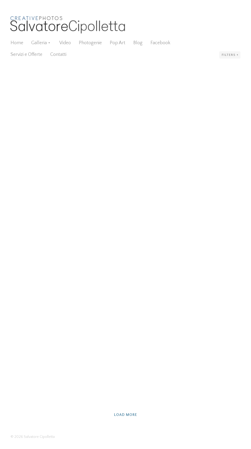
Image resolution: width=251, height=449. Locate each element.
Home (17, 43)
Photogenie (90, 43)
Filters (228, 55)
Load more (125, 415)
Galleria (39, 43)
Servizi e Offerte (26, 54)
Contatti (58, 54)
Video (65, 43)
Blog (138, 43)
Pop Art (117, 43)
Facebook (160, 43)
